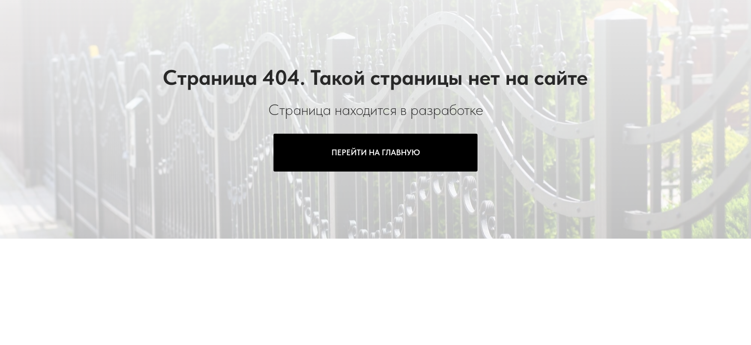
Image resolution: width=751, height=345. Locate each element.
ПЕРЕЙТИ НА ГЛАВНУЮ (375, 152)
